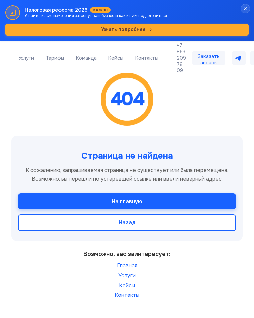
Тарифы (55, 58)
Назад (127, 222)
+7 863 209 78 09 (181, 58)
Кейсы (115, 58)
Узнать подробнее (127, 29)
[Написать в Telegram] (239, 58)
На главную (127, 201)
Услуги (26, 58)
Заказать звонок (209, 59)
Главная (127, 265)
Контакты (146, 58)
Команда (86, 58)
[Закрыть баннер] (245, 8)
